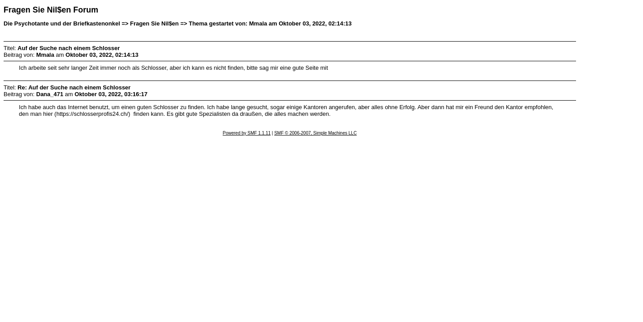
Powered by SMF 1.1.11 (247, 133)
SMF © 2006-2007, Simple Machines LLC (315, 133)
